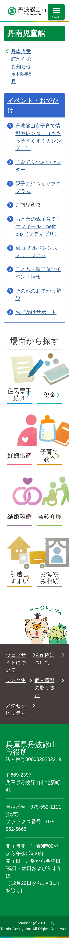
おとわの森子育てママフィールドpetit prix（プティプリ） (38, 226)
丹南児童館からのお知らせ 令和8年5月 (21, 66)
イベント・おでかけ (33, 105)
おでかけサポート (35, 312)
